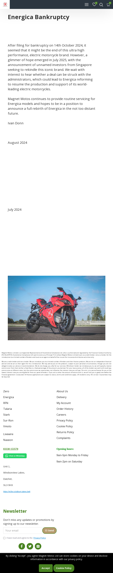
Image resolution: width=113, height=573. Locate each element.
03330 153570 (10, 449)
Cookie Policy (64, 568)
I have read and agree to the (24, 538)
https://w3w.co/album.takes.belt (16, 491)
